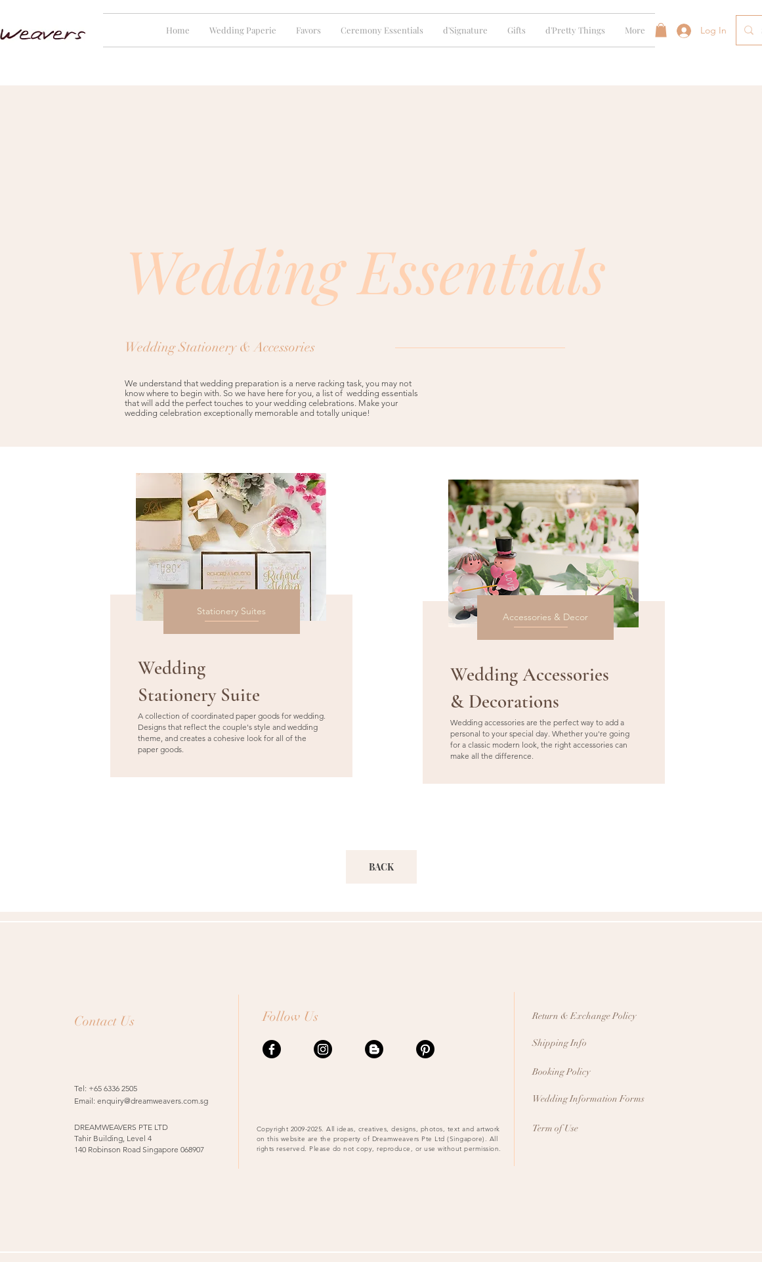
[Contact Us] (128, 1021)
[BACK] (381, 867)
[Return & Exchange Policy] (603, 1016)
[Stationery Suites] (231, 611)
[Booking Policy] (603, 1071)
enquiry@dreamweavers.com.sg (152, 1101)
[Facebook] (272, 1049)
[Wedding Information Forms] (603, 1098)
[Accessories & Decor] (545, 617)
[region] (229, 627)
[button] (243, 30)
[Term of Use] (586, 1128)
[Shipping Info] (603, 1042)
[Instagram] (323, 1049)
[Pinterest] (425, 1049)
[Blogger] (374, 1049)
